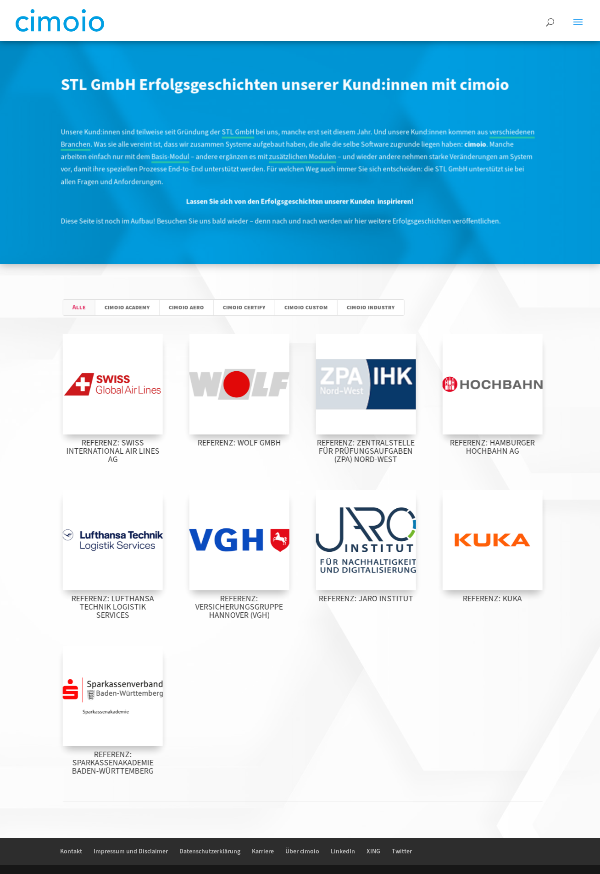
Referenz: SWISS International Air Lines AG (129, 451)
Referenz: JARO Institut (383, 599)
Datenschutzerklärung (209, 851)
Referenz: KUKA (509, 599)
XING (373, 851)
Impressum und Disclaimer (131, 851)
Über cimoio (302, 851)
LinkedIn (343, 851)
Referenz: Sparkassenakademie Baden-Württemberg (130, 763)
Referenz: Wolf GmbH (256, 443)
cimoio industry (388, 307)
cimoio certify (261, 307)
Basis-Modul (172, 157)
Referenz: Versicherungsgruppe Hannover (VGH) (256, 607)
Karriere (263, 851)
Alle (96, 307)
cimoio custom (323, 307)
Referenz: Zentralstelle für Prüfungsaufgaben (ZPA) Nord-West (383, 451)
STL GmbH (239, 132)
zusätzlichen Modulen (302, 157)
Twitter (402, 851)
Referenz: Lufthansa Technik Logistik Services (130, 607)
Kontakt (71, 851)
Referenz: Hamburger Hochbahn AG (509, 447)
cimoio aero (204, 307)
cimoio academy (144, 307)
